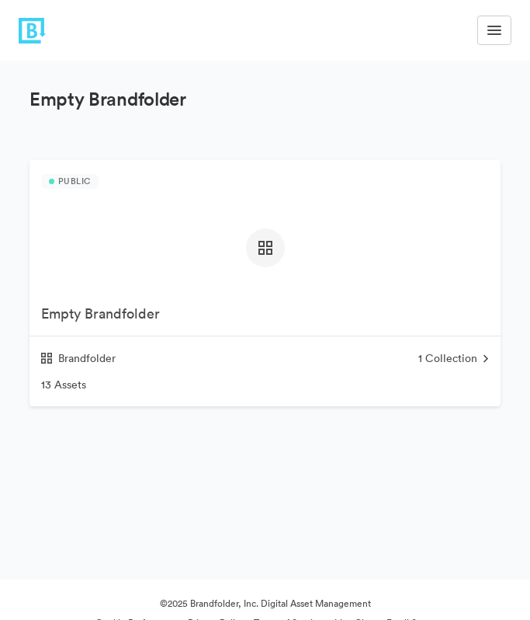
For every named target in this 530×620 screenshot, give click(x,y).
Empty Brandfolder (100, 313)
